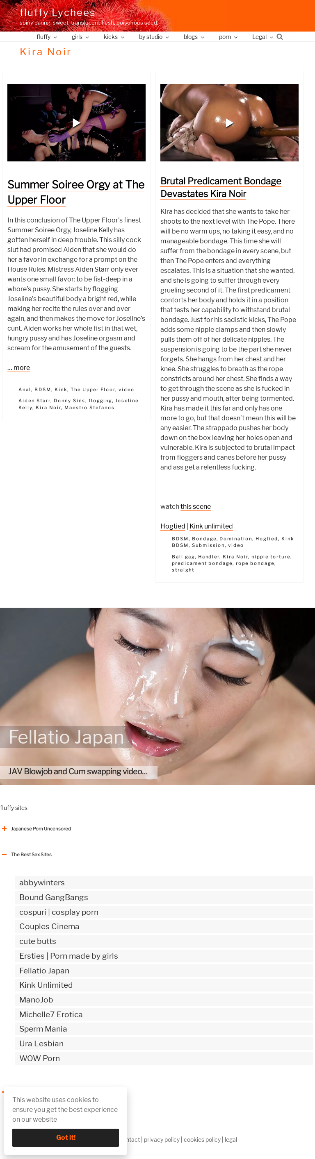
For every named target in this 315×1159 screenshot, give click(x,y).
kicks (115, 36)
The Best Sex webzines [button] (31, 1092)
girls (81, 36)
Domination (235, 539)
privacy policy (162, 1139)
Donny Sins (69, 401)
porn (229, 36)
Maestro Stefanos (89, 408)
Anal (24, 389)
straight (183, 570)
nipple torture (270, 557)
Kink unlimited (211, 526)
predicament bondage (202, 563)
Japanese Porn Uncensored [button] (35, 829)
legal (231, 1139)
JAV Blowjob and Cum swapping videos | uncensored (101, 771)
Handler (209, 557)
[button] (76, 123)
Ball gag (183, 557)
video (127, 389)
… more (18, 368)
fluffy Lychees (58, 12)
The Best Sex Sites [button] (26, 855)
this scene (195, 506)
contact (129, 1139)
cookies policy (202, 1139)
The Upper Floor (93, 389)
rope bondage (255, 563)
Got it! (65, 1137)
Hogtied (172, 526)
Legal (263, 36)
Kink (61, 389)
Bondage (204, 539)
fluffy (47, 36)
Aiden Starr (34, 401)
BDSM (42, 389)
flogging (100, 401)
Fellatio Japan (66, 737)
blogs (194, 36)
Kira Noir (48, 408)
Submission (208, 545)
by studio (154, 36)
